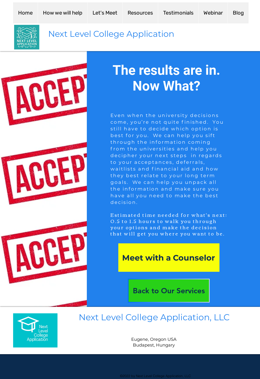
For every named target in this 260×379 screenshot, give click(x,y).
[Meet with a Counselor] (168, 257)
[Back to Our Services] (169, 291)
